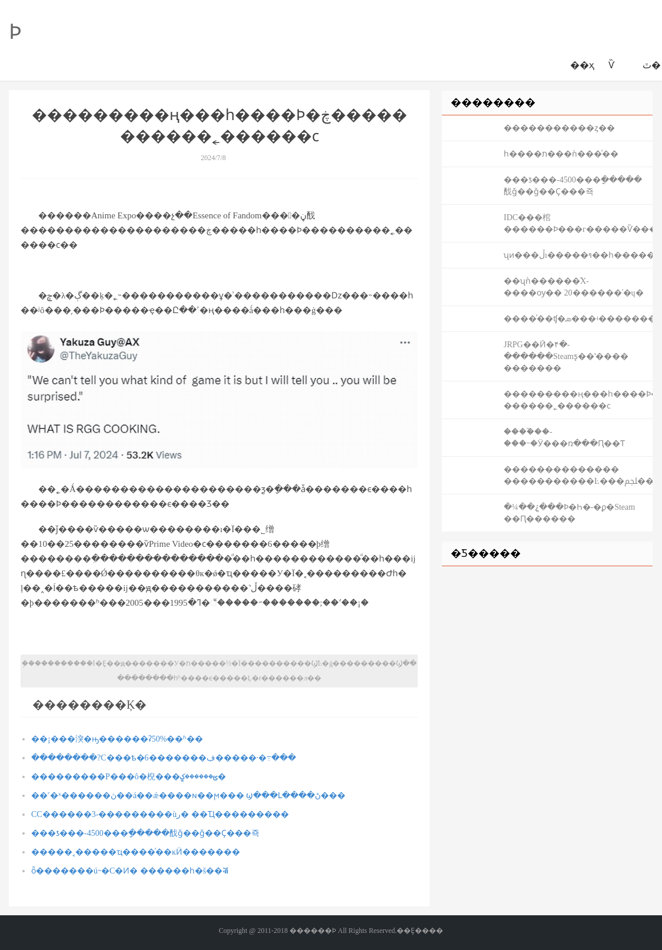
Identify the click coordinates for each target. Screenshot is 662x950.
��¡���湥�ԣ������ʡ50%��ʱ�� (117, 739)
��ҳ (582, 65)
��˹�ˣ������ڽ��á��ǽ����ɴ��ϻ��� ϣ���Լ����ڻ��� (188, 795)
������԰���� (628, 65)
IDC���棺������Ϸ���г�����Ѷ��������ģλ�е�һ (578, 223)
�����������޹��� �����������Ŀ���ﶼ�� (578, 475)
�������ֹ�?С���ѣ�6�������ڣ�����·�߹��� (163, 757)
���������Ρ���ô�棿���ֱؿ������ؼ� (128, 776)
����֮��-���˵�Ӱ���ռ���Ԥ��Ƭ (564, 437)
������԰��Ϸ (15, 32)
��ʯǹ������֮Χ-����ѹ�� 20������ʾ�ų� (574, 287)
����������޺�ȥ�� (559, 128)
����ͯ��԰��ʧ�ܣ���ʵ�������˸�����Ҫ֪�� (578, 318)
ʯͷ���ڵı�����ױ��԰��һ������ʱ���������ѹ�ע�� (578, 255)
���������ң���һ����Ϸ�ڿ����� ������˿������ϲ (578, 400)
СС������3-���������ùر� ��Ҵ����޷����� (160, 814)
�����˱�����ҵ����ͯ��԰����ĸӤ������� (135, 852)
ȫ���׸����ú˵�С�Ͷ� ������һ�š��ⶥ (129, 870)
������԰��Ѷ (611, 65)
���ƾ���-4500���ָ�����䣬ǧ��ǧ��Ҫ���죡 (145, 833)
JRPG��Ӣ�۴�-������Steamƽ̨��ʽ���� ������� (566, 356)
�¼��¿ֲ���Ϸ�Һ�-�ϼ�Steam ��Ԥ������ (569, 513)
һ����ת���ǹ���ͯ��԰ (561, 154)
